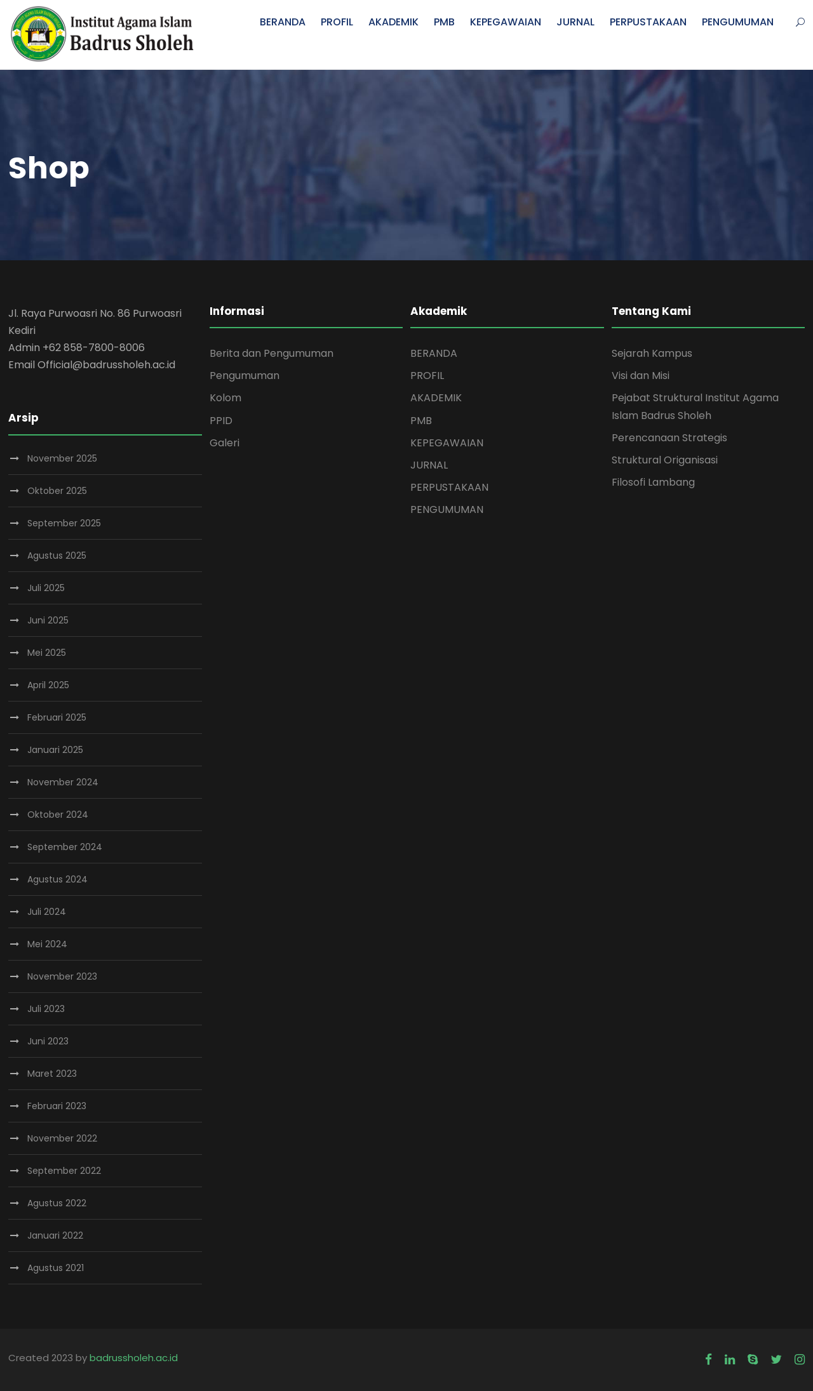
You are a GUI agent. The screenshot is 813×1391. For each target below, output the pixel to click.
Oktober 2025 (57, 490)
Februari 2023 (56, 1106)
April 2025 (48, 685)
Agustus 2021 (55, 1267)
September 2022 (64, 1170)
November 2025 (62, 458)
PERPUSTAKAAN (648, 22)
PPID (221, 420)
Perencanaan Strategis (669, 437)
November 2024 (62, 782)
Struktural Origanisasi (665, 460)
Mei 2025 (46, 652)
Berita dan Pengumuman (271, 353)
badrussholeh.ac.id (134, 1357)
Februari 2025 (56, 717)
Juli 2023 (46, 1008)
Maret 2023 (52, 1073)
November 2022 (62, 1138)
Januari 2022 (55, 1235)
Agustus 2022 (56, 1203)
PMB (444, 22)
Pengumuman (244, 375)
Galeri (224, 443)
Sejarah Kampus (652, 353)
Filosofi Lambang (653, 482)
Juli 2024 (46, 911)
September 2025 (64, 523)
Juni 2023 (48, 1041)
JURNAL (575, 22)
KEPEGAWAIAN (505, 22)
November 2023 (62, 976)
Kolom (225, 397)
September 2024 (64, 847)
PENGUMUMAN (738, 22)
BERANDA (283, 22)
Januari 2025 (55, 749)
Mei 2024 (47, 944)
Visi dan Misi (640, 375)
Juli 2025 (46, 588)
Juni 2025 (48, 620)
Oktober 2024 (57, 814)
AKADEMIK (393, 22)
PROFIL (337, 22)
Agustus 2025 (56, 555)
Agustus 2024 (57, 879)
